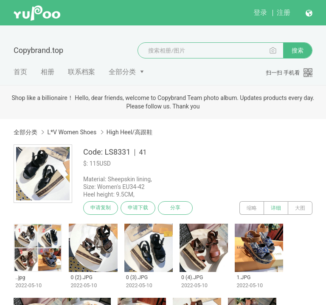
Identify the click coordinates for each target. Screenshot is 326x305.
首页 (20, 72)
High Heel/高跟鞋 (129, 132)
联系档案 (81, 72)
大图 (300, 208)
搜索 (298, 50)
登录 (260, 12)
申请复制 (101, 208)
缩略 (252, 208)
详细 (276, 208)
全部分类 (122, 72)
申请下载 (139, 208)
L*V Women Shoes (71, 132)
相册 (47, 72)
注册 (283, 12)
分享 (177, 208)
